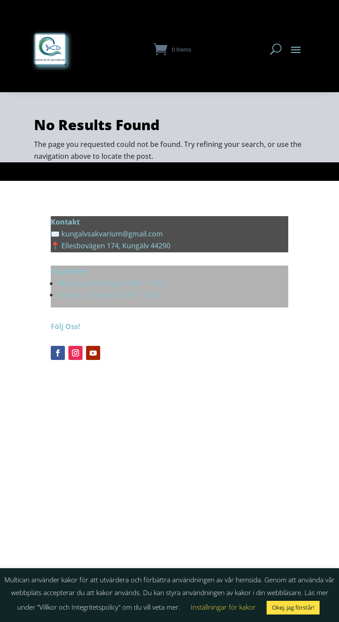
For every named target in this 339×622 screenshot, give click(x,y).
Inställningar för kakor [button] (223, 607)
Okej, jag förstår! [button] (293, 607)
